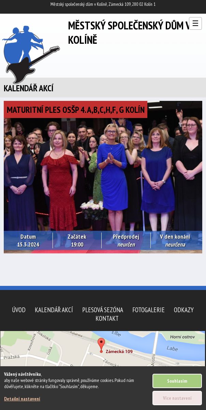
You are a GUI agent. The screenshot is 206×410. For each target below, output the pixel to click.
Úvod (19, 309)
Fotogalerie (148, 309)
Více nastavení (177, 398)
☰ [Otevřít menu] (195, 23)
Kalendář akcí (54, 309)
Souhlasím (177, 381)
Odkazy (184, 309)
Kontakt (107, 318)
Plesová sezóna (102, 309)
